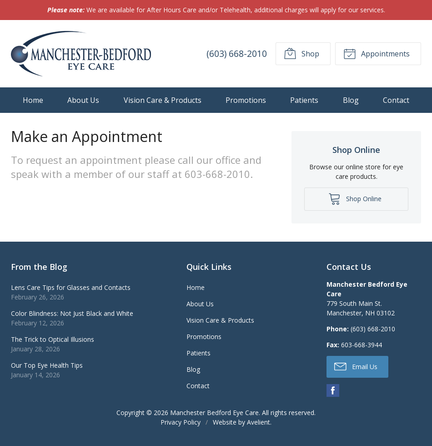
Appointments (376, 53)
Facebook (333, 390)
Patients (304, 100)
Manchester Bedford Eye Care (214, 412)
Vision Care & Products (162, 100)
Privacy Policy (181, 422)
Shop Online (355, 198)
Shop (301, 53)
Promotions (246, 100)
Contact (396, 100)
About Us (83, 100)
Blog (351, 100)
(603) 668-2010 (236, 53)
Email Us (355, 366)
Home (33, 100)
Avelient (258, 422)
